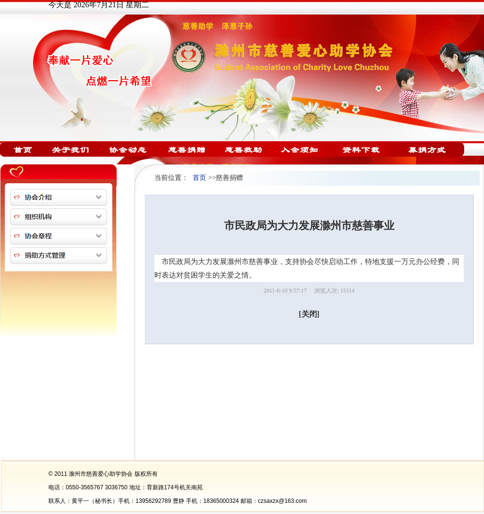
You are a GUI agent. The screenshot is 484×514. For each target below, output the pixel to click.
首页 (199, 177)
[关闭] (309, 314)
